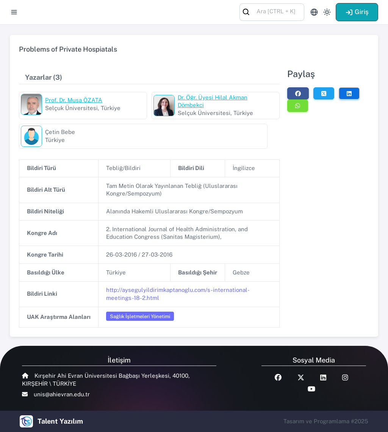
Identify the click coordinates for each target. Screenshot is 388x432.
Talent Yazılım (60, 421)
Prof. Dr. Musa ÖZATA (73, 100)
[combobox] (272, 11)
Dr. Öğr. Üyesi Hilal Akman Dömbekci (212, 101)
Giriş (357, 12)
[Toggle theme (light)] (327, 12)
